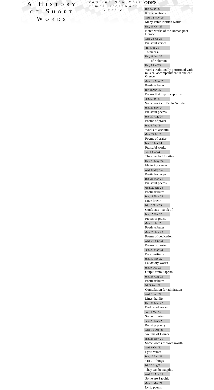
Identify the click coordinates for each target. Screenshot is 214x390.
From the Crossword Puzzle (113, 6)
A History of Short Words (52, 11)
